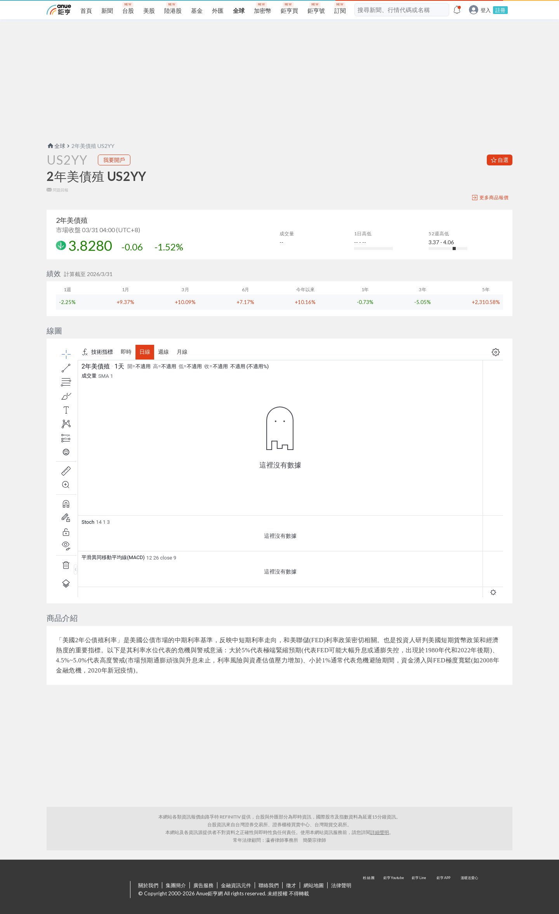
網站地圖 (314, 885)
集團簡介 (176, 885)
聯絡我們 (269, 885)
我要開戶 (114, 159)
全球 (56, 145)
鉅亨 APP (444, 889)
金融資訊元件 (236, 885)
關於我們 (148, 885)
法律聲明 (341, 885)
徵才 (291, 885)
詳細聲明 (379, 832)
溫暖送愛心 (468, 889)
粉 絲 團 (369, 889)
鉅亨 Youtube (394, 889)
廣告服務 (203, 885)
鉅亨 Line (419, 889)
